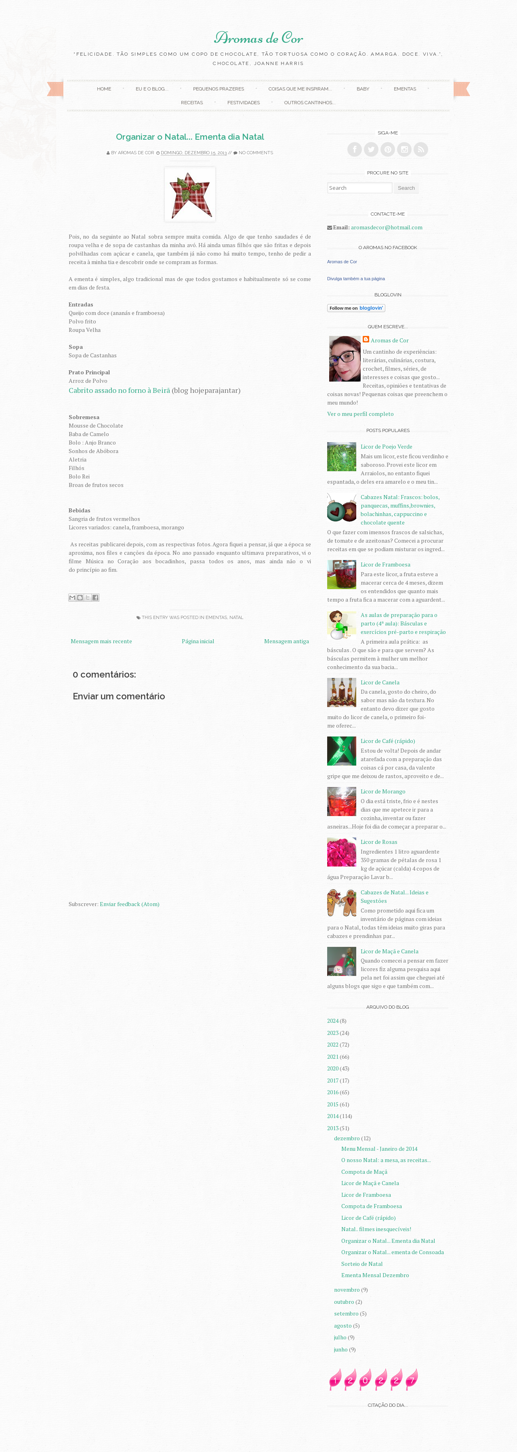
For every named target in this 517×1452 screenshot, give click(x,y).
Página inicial (198, 641)
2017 (333, 1080)
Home (104, 89)
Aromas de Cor (258, 37)
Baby (363, 89)
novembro (347, 1289)
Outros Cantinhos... (310, 102)
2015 (333, 1104)
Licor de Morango (383, 791)
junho (341, 1349)
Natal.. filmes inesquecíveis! (376, 1229)
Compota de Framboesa (371, 1206)
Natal (236, 617)
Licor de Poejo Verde (386, 446)
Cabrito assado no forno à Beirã (119, 390)
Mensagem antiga (286, 641)
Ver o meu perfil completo (360, 414)
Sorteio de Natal (362, 1263)
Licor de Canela (380, 682)
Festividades (243, 102)
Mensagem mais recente (101, 641)
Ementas (405, 89)
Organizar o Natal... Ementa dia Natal (190, 137)
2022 (333, 1044)
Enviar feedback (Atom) (130, 904)
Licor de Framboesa (385, 564)
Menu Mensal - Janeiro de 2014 (379, 1148)
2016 (333, 1092)
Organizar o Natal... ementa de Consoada (392, 1252)
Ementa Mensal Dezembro (375, 1275)
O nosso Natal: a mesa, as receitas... (386, 1160)
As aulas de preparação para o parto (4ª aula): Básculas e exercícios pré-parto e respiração (403, 623)
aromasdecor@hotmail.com (386, 227)
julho (341, 1337)
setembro (347, 1313)
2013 (333, 1128)
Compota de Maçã (364, 1171)
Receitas (192, 102)
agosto (343, 1325)
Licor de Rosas (379, 842)
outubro (344, 1301)
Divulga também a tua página (356, 278)
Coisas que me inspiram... (300, 89)
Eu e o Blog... (152, 89)
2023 (333, 1033)
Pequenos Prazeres (218, 89)
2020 (333, 1068)
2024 (333, 1020)
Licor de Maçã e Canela (389, 951)
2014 (333, 1116)
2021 (333, 1056)
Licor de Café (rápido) (388, 741)
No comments (256, 152)
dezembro (347, 1138)
